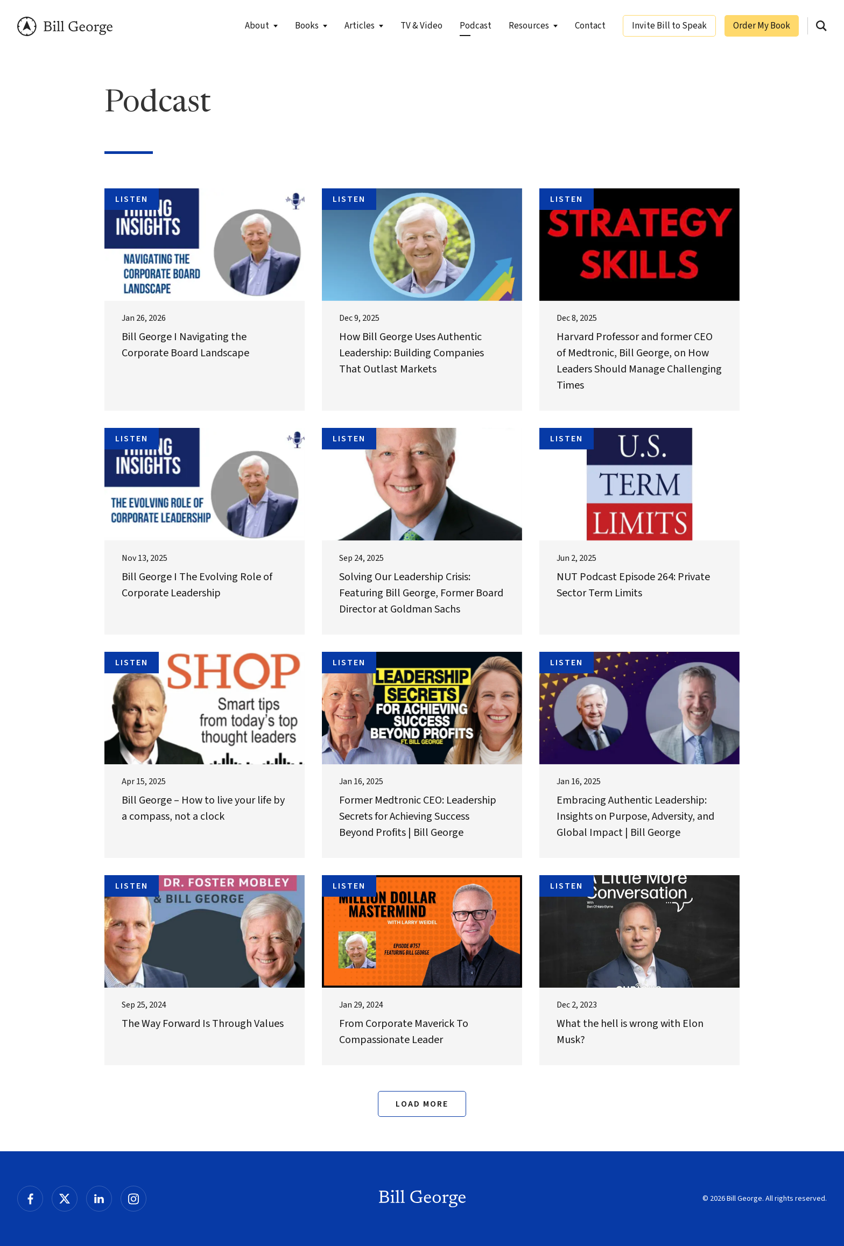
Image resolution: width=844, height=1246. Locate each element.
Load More (422, 1104)
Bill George (67, 27)
